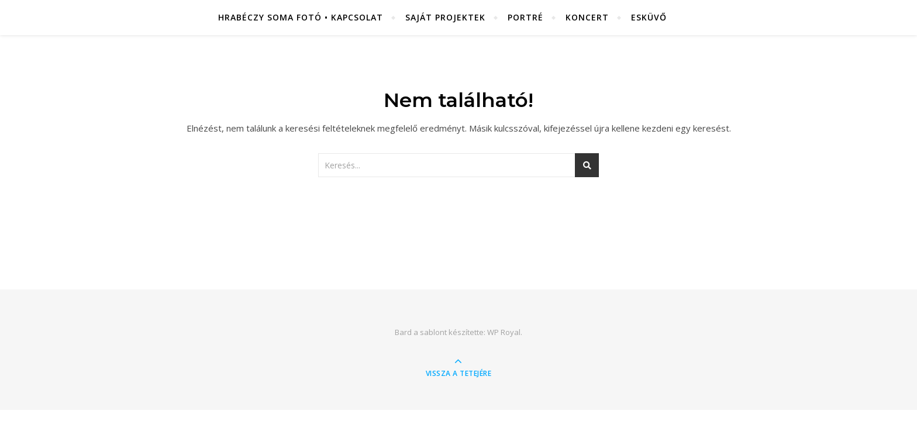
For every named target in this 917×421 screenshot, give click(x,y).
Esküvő (649, 17)
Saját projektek (445, 17)
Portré (525, 17)
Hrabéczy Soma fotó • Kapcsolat (300, 17)
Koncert (587, 17)
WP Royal (503, 332)
